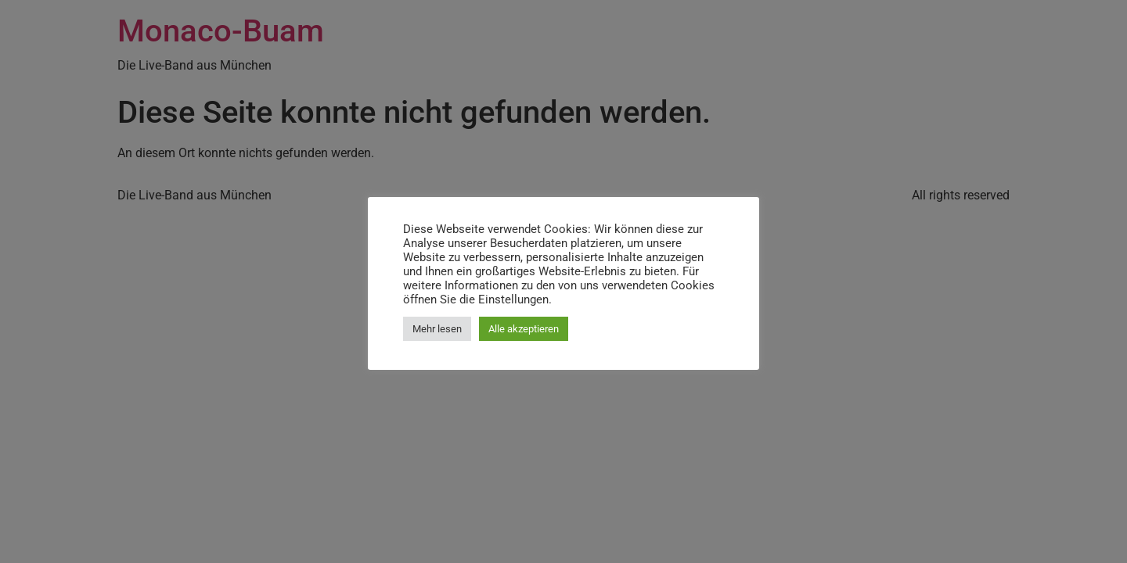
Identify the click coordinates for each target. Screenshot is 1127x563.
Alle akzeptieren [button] (523, 329)
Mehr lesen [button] (437, 329)
